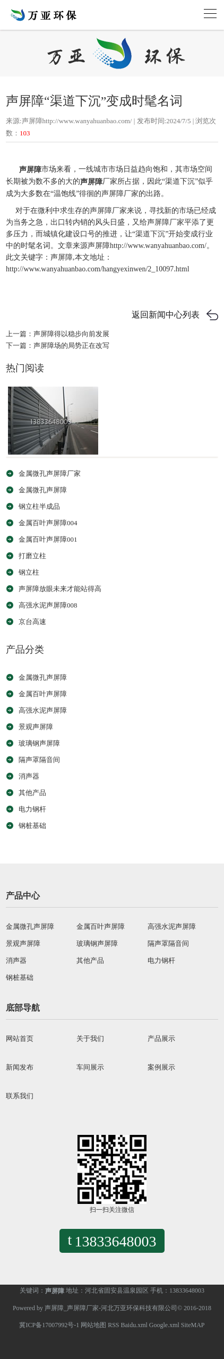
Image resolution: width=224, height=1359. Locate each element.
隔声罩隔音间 (39, 760)
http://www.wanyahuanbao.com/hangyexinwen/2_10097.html (97, 269)
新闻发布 (19, 1067)
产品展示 (161, 1038)
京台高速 (32, 622)
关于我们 (90, 1038)
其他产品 (32, 793)
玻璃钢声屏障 (39, 743)
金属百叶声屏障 (43, 694)
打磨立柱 (32, 556)
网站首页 (19, 1038)
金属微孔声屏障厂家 (50, 473)
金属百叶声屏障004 (48, 523)
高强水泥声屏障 (43, 710)
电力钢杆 (32, 809)
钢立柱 (29, 572)
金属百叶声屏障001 (48, 539)
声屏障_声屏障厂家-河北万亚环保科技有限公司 (111, 1308)
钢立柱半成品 (39, 506)
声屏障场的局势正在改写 (71, 345)
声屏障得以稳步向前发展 (71, 334)
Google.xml (164, 1325)
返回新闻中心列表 (166, 314)
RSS (113, 1325)
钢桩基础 (32, 826)
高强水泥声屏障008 (48, 605)
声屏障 (30, 170)
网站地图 (93, 1325)
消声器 (29, 776)
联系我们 (19, 1096)
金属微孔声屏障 (43, 490)
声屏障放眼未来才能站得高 (60, 589)
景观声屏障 (36, 727)
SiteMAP (193, 1325)
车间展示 (90, 1067)
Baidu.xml (134, 1325)
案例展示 (161, 1067)
